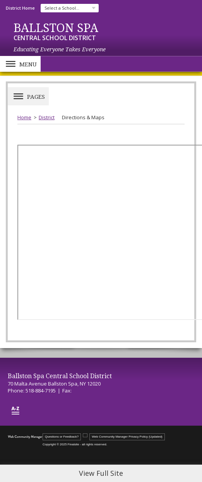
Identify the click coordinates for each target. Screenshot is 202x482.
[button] (20, 64)
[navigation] (70, 8)
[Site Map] (15, 410)
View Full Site (101, 473)
